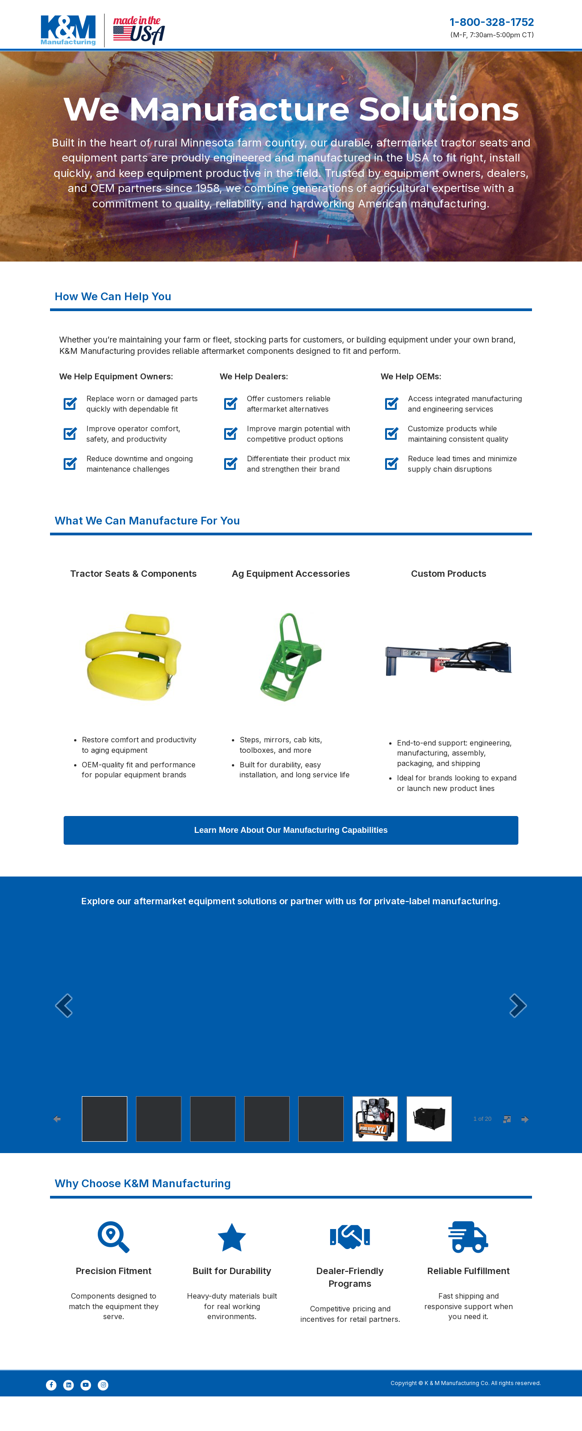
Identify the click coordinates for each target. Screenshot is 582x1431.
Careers (442, 73)
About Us (392, 73)
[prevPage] (57, 1154)
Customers (271, 73)
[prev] (63, 1040)
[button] (291, 865)
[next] (518, 1040)
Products (217, 73)
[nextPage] (525, 1154)
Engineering (161, 73)
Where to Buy (333, 73)
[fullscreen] (507, 1154)
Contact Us (495, 73)
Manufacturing (94, 73)
